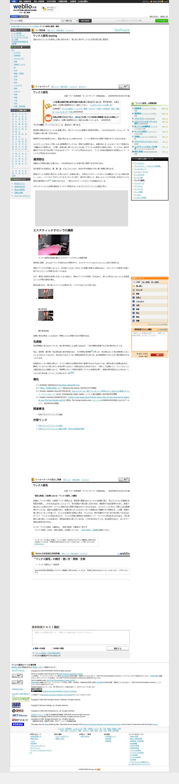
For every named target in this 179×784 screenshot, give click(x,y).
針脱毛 (36, 363)
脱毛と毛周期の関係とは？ (50, 388)
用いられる (121, 507)
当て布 (112, 513)
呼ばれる (54, 516)
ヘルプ (166, 1)
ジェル (70, 139)
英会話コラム (19, 184)
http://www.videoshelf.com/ (68, 385)
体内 (68, 519)
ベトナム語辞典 (135, 757)
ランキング (69, 30)
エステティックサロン (42, 144)
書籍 (85, 109)
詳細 (35, 501)
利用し (41, 504)
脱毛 (104, 39)
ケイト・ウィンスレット (119, 366)
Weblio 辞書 (157, 1)
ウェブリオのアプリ (62, 736)
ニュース (78, 109)
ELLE (59, 394)
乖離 (137, 321)
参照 (56, 501)
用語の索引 (60, 30)
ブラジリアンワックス (143, 142)
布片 (63, 39)
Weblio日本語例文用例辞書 (47, 554)
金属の (67, 510)
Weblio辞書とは (36, 736)
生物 (15, 94)
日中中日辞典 (51, 1)
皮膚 (59, 130)
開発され (84, 501)
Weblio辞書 (154, 676)
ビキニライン (68, 169)
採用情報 (108, 741)
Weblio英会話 (19, 187)
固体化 (79, 516)
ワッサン (137, 195)
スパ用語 (34, 26)
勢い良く (75, 39)
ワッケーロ (138, 189)
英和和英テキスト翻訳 (46, 627)
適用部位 (137, 113)
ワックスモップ (140, 169)
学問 (15, 76)
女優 (108, 366)
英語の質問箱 (19, 190)
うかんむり (140, 301)
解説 (75, 496)
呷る (137, 313)
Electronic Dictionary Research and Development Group (102, 724)
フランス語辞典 (135, 750)
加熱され (94, 510)
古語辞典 (73, 1)
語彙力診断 (18, 193)
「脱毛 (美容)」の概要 (89, 530)
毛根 (37, 133)
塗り (105, 501)
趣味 (15, 88)
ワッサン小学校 (140, 198)
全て (13, 50)
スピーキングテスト (22, 196)
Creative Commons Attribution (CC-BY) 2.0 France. (59, 691)
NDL (113, 109)
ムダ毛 (91, 39)
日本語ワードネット (38, 715)
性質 (35, 504)
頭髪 (35, 163)
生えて (96, 519)
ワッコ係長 (138, 192)
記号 (14, 175)
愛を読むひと (40, 369)
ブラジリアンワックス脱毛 (90, 186)
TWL (71, 112)
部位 (75, 513)
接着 (84, 130)
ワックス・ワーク (141, 172)
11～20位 (146, 282)
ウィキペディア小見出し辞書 (48, 480)
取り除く (99, 39)
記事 (49, 496)
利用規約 (34, 743)
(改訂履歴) (64, 676)
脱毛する (69, 513)
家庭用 (102, 504)
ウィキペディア (42, 87)
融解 (37, 147)
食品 (15, 97)
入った (76, 510)
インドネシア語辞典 (137, 752)
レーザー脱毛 (45, 363)
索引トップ (51, 30)
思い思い (139, 286)
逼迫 (137, 317)
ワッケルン (138, 186)
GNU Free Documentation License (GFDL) (60, 680)
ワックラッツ (139, 183)
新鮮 (137, 294)
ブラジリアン (139, 119)
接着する (126, 501)
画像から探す (60, 738)
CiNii (99, 109)
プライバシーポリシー (38, 745)
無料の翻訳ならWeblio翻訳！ (51, 9)
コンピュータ (19, 58)
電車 (15, 61)
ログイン (146, 1)
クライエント (99, 263)
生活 (15, 82)
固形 (56, 510)
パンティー (43, 271)
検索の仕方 (34, 738)
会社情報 (108, 738)
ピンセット (116, 276)
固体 (108, 150)
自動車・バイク (19, 64)
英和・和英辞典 (39, 1)
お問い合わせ (39, 544)
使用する (111, 510)
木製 (125, 510)
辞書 (13, 1)
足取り (138, 297)
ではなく (115, 519)
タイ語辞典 (134, 755)
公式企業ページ (110, 736)
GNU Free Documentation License (71, 674)
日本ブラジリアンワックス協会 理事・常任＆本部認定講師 (61, 429)
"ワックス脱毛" (67, 109)
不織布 (100, 513)
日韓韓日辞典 (62, 1)
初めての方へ (154, 16)
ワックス (45, 39)
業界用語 (17, 55)
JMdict (46, 724)
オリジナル (96, 400)
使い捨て (36, 513)
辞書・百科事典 (19, 106)
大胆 (137, 305)
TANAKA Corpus (17, 689)
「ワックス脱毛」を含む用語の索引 (47, 653)
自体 (73, 516)
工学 (15, 70)
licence (155, 724)
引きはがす (55, 504)
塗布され (64, 507)
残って (74, 519)
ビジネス (17, 52)
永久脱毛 (108, 519)
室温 (59, 139)
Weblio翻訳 (133, 743)
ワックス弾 (138, 178)
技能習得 (137, 108)
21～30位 (154, 282)
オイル (84, 285)
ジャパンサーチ (61, 112)
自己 (110, 504)
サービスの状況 (140, 131)
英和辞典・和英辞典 (137, 741)
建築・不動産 (19, 73)
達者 (137, 309)
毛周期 (137, 137)
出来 (52, 519)
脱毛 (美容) (39, 496)
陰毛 (56, 186)
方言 (15, 103)
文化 (15, 79)
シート (56, 507)
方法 (90, 504)
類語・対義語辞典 (25, 1)
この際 (119, 510)
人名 (15, 100)
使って (53, 513)
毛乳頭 (62, 519)
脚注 (77, 117)
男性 (43, 163)
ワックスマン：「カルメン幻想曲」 (148, 166)
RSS (98, 769)
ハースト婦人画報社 (93, 394)
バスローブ (72, 268)
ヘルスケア (25, 26)
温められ (36, 39)
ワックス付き (139, 175)
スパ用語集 (40, 30)
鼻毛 (35, 174)
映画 (104, 369)
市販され (78, 507)
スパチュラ (76, 147)
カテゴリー (82, 87)
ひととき (139, 290)
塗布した (54, 39)
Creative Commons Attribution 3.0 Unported (57, 695)
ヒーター (85, 510)
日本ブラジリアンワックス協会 (50, 414)
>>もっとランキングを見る (157, 324)
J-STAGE (106, 109)
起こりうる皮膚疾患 (142, 126)
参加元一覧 (164, 16)
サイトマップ (35, 748)
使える (36, 507)
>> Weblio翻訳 (162, 329)
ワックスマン (139, 163)
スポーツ (17, 91)
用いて (119, 513)
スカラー (92, 109)
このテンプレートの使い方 (101, 105)
